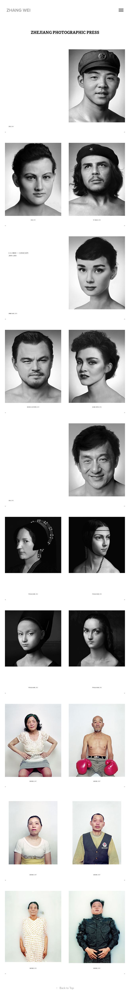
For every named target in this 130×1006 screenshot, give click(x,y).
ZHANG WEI (19, 10)
